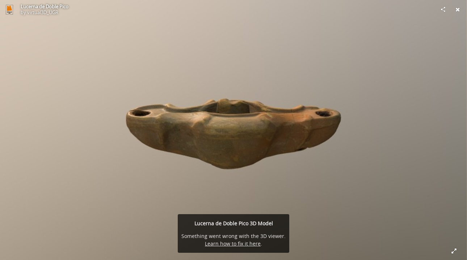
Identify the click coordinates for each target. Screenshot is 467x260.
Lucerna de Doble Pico (44, 6)
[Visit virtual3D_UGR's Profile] (9, 9)
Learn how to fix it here (233, 243)
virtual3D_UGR (42, 12)
